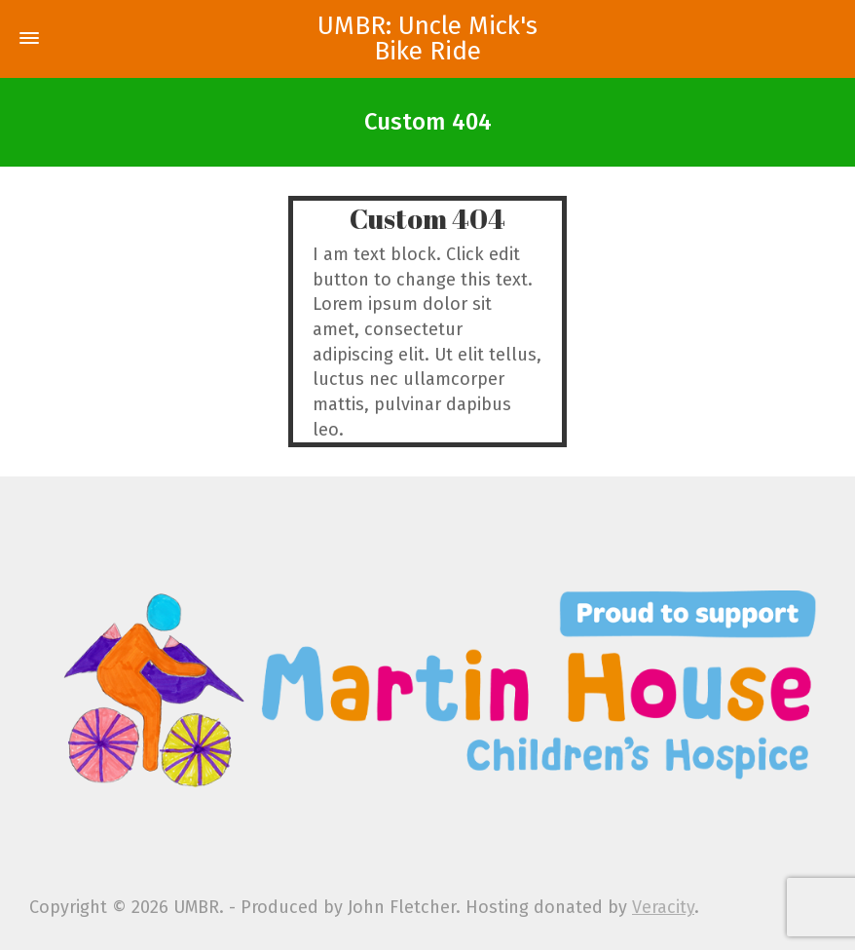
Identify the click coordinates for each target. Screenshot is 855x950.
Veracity (663, 907)
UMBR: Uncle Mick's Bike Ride (427, 39)
